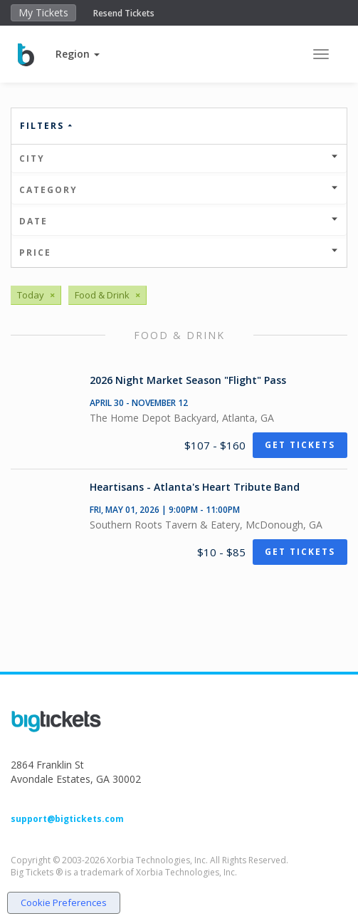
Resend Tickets (123, 13)
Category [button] (179, 190)
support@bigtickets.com (67, 819)
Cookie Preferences (64, 902)
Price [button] (179, 252)
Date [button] (179, 221)
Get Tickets (300, 445)
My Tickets (43, 12)
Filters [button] (47, 126)
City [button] (179, 158)
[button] (78, 54)
